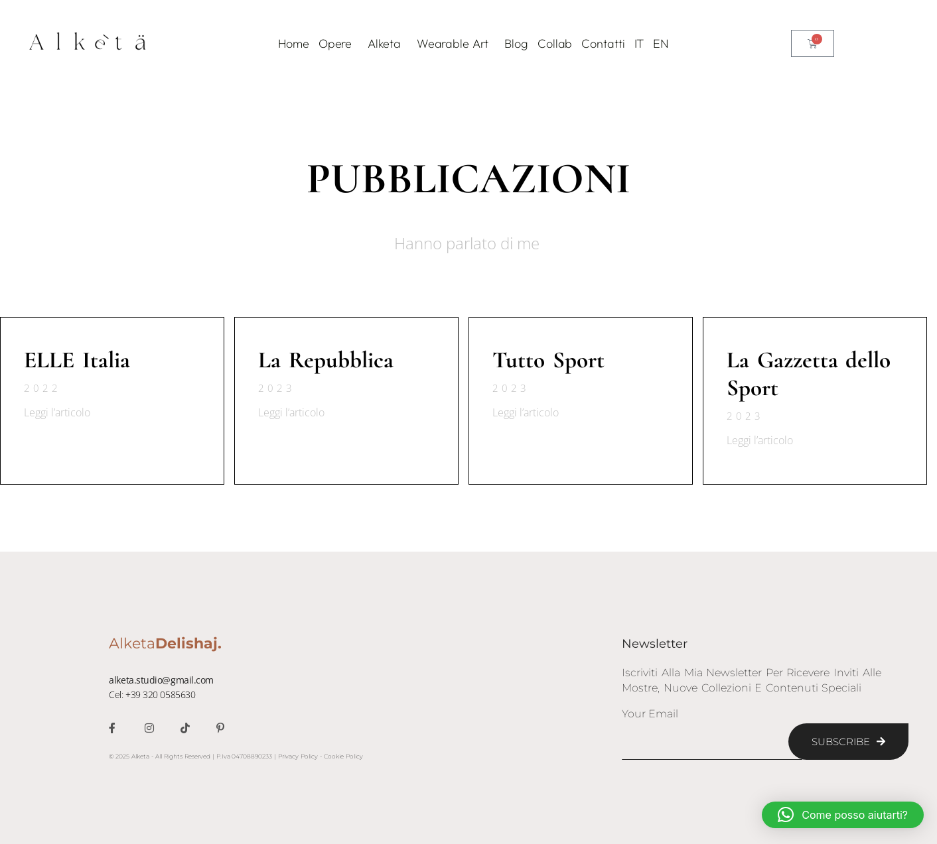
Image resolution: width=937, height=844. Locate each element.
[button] (843, 815)
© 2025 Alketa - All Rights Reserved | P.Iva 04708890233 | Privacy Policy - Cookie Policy (236, 756)
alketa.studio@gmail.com (161, 680)
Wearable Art (456, 43)
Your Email (650, 714)
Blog (516, 43)
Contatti (602, 43)
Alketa (387, 43)
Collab (555, 43)
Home (293, 43)
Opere (339, 43)
